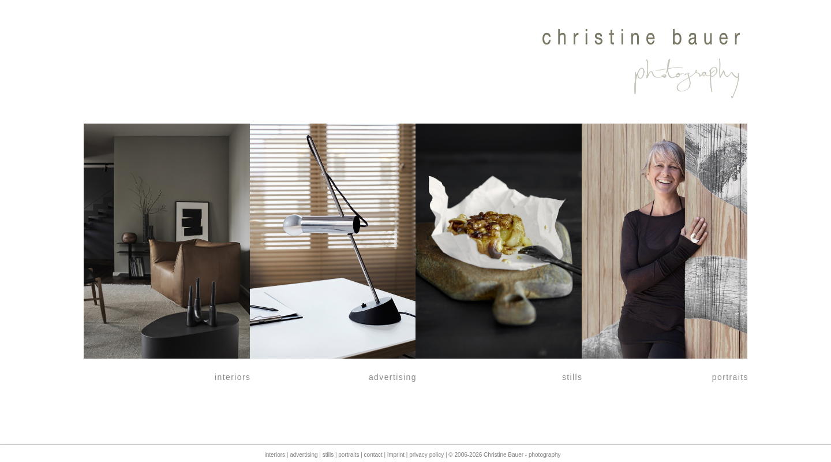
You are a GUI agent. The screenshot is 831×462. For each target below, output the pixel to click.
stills (328, 455)
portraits (348, 455)
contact (373, 455)
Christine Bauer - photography (522, 455)
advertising (303, 455)
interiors (274, 455)
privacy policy (426, 455)
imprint (396, 455)
